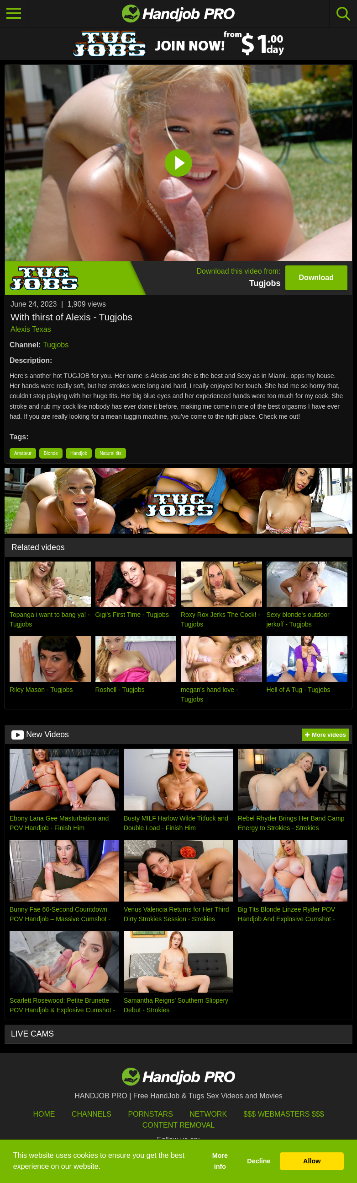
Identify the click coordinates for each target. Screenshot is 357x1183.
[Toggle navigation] (13, 13)
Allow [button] (311, 1161)
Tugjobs (55, 345)
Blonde (51, 453)
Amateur (22, 453)
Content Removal (178, 1125)
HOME (44, 1114)
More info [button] (220, 1161)
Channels (91, 1114)
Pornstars (150, 1114)
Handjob (78, 453)
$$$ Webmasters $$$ (284, 1114)
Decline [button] (258, 1161)
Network (208, 1114)
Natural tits (110, 453)
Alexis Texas (30, 329)
